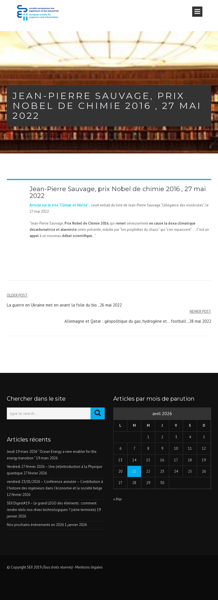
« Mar (117, 499)
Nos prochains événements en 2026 (35, 524)
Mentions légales (89, 567)
